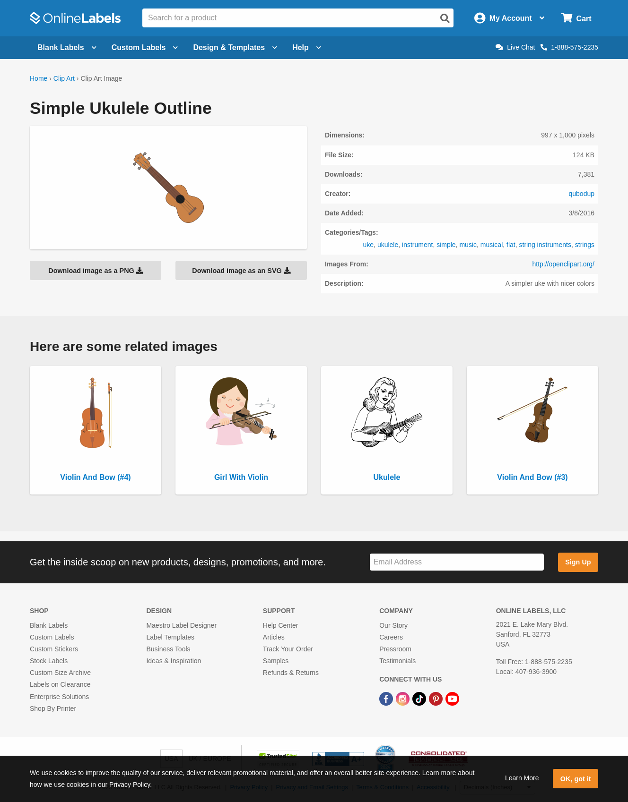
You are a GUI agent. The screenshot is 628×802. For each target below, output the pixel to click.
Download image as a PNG (95, 270)
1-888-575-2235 (569, 47)
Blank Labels (49, 625)
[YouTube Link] (452, 698)
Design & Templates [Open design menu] (235, 47)
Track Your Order (288, 649)
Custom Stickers (54, 649)
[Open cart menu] (576, 18)
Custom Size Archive (60, 672)
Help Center (280, 625)
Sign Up (578, 562)
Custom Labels (52, 637)
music (468, 244)
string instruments (545, 244)
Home (38, 78)
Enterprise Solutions (59, 696)
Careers (391, 637)
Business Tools (168, 649)
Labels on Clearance (60, 684)
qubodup (581, 193)
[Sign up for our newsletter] (457, 562)
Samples (275, 661)
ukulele (387, 244)
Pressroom (395, 649)
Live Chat (515, 47)
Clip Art (64, 78)
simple (445, 244)
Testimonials (397, 661)
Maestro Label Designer (181, 625)
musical (491, 244)
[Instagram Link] (403, 698)
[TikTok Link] (420, 698)
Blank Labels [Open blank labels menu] (66, 47)
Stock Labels (49, 661)
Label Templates (170, 637)
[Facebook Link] (387, 698)
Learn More (522, 778)
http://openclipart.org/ (563, 264)
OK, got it (575, 779)
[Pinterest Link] (437, 698)
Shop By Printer (53, 708)
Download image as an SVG (241, 270)
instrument (417, 244)
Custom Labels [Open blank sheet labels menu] (145, 47)
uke (368, 244)
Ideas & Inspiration (173, 661)
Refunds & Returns (291, 672)
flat (510, 244)
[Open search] (445, 18)
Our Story (393, 625)
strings (584, 244)
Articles (274, 637)
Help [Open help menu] (306, 47)
